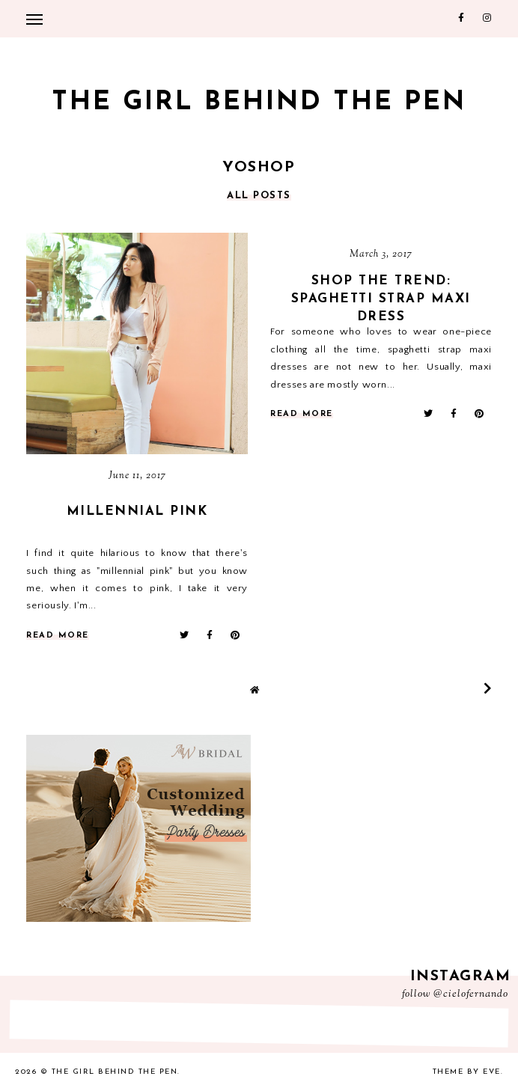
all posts (259, 196)
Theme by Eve (467, 1072)
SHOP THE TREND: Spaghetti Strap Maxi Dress (381, 299)
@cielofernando (470, 994)
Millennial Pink (137, 511)
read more (57, 636)
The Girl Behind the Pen (259, 103)
